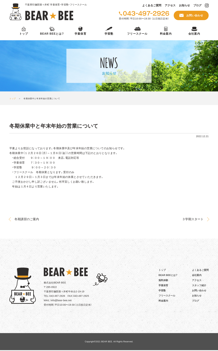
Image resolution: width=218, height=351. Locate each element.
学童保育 (80, 33)
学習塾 (109, 33)
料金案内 (166, 33)
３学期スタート (193, 219)
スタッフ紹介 (199, 285)
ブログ (197, 5)
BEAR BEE (41, 11)
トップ (23, 33)
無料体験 (163, 280)
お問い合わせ (194, 15)
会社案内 (194, 33)
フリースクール (137, 33)
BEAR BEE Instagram (207, 5)
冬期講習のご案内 (26, 219)
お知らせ (184, 5)
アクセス (170, 5)
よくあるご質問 (151, 5)
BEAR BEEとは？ (52, 33)
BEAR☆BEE (66, 272)
